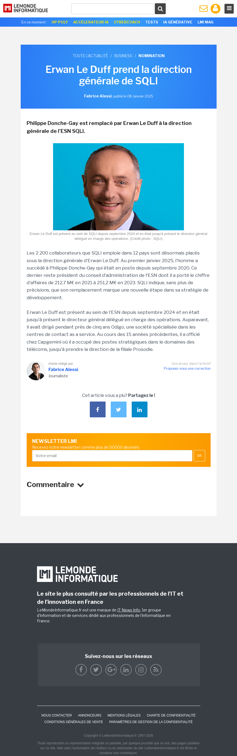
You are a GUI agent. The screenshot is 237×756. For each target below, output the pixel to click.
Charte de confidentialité (171, 715)
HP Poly (60, 22)
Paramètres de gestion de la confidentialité (151, 722)
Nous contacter (56, 715)
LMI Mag (205, 22)
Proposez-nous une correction (187, 368)
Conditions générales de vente (73, 722)
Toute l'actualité (90, 55)
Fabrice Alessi (63, 369)
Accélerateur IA (91, 22)
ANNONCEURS (89, 715)
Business (123, 55)
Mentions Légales (123, 715)
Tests (151, 22)
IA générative (177, 22)
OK (199, 456)
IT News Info (128, 610)
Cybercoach (127, 22)
